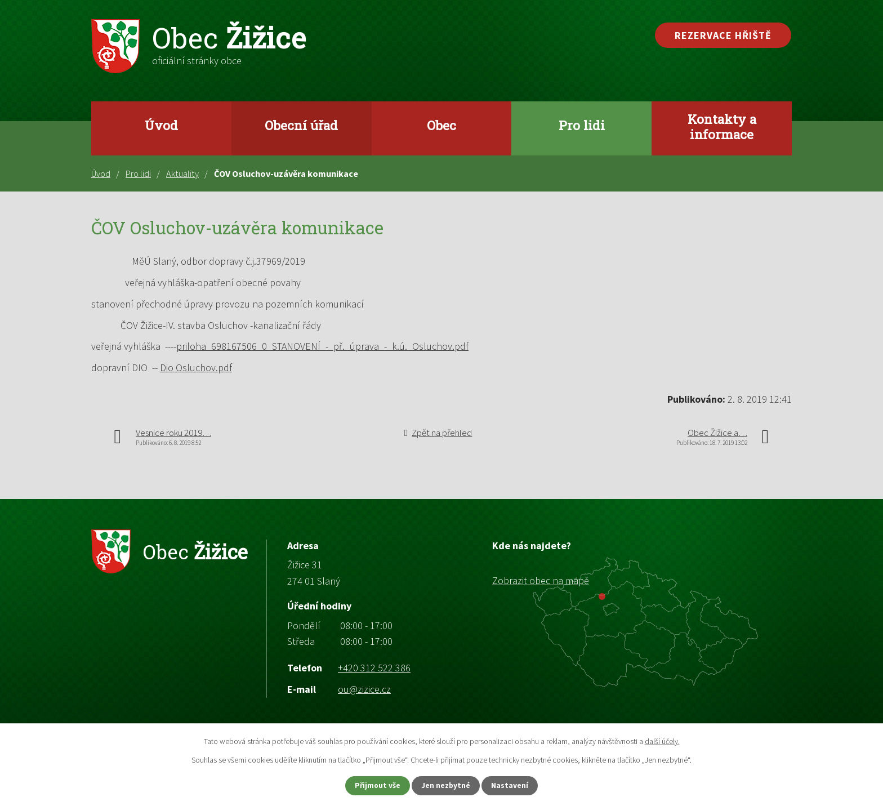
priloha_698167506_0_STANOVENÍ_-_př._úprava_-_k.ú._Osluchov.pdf (322, 346)
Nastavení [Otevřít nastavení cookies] (515, 785)
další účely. (662, 740)
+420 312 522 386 (374, 667)
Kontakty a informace (722, 126)
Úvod (161, 125)
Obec (441, 125)
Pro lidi (582, 125)
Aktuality (182, 173)
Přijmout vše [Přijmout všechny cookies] (373, 785)
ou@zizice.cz (364, 689)
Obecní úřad (301, 125)
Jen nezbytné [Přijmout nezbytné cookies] (446, 785)
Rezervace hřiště (723, 35)
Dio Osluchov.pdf (196, 367)
